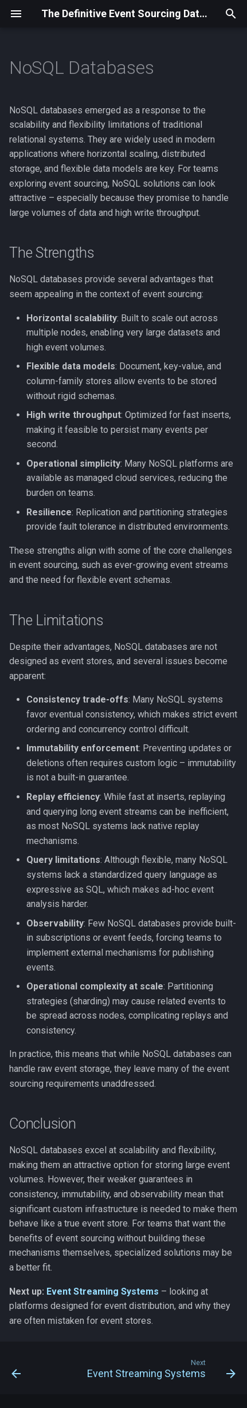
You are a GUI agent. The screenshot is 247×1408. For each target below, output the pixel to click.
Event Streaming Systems (102, 1291)
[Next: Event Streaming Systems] (160, 1371)
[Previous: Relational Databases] (16, 1371)
